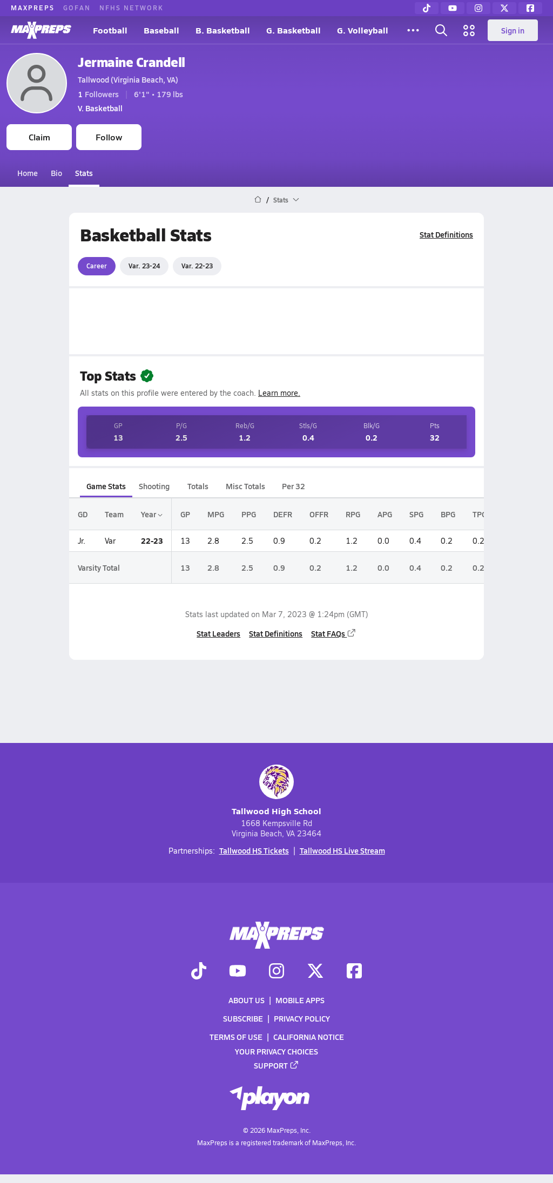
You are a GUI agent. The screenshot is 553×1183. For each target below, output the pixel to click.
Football (110, 30)
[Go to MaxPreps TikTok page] (198, 972)
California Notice (308, 1037)
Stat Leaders (218, 633)
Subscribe (243, 1018)
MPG (215, 514)
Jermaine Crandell (131, 61)
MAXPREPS (33, 7)
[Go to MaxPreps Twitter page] (315, 972)
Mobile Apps (300, 1000)
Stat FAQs (333, 633)
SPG (416, 514)
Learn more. (279, 393)
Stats (84, 172)
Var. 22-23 (197, 265)
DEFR (282, 514)
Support (276, 1065)
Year (152, 514)
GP (185, 514)
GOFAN (77, 7)
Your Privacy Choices (276, 1051)
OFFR (318, 514)
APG (384, 514)
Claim (39, 137)
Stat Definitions (446, 234)
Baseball (161, 30)
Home (27, 172)
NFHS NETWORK (131, 7)
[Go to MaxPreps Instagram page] (276, 972)
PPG (248, 514)
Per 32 (293, 486)
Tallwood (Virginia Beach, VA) (128, 79)
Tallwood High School (276, 791)
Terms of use (236, 1037)
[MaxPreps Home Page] (258, 199)
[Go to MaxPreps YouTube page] (237, 972)
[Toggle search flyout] (441, 30)
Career (96, 265)
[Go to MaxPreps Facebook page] (354, 972)
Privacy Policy (302, 1018)
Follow (109, 137)
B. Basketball (222, 30)
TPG (480, 514)
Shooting (154, 486)
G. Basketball (293, 30)
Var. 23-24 (144, 265)
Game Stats (106, 486)
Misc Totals (245, 486)
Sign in (512, 30)
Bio (56, 172)
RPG (353, 514)
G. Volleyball (362, 30)
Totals (197, 486)
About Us (246, 1000)
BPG (448, 514)
